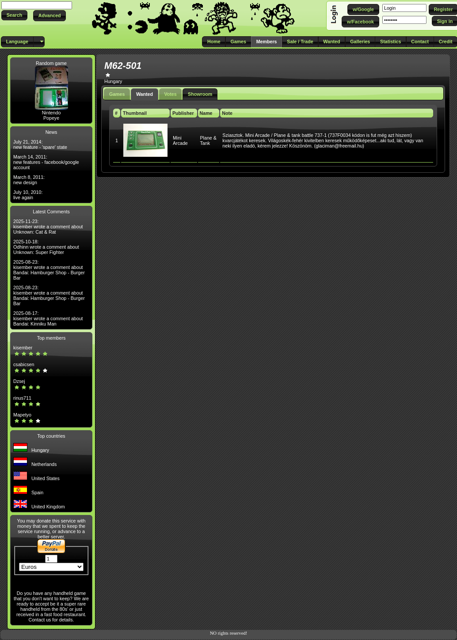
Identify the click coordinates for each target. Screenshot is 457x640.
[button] (14, 15)
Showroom (200, 94)
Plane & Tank (208, 140)
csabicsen (23, 364)
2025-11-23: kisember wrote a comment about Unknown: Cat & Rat (48, 227)
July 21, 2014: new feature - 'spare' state (40, 144)
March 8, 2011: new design (29, 179)
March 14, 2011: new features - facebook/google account (46, 162)
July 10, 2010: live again (27, 194)
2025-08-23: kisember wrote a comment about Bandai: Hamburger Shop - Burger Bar (49, 269)
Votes (170, 94)
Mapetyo (22, 414)
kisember (22, 347)
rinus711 (22, 398)
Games (117, 94)
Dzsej (19, 381)
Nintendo (51, 112)
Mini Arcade (180, 140)
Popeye (51, 118)
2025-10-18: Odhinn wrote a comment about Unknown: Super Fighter (46, 247)
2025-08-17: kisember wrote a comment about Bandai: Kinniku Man (48, 318)
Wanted (144, 94)
